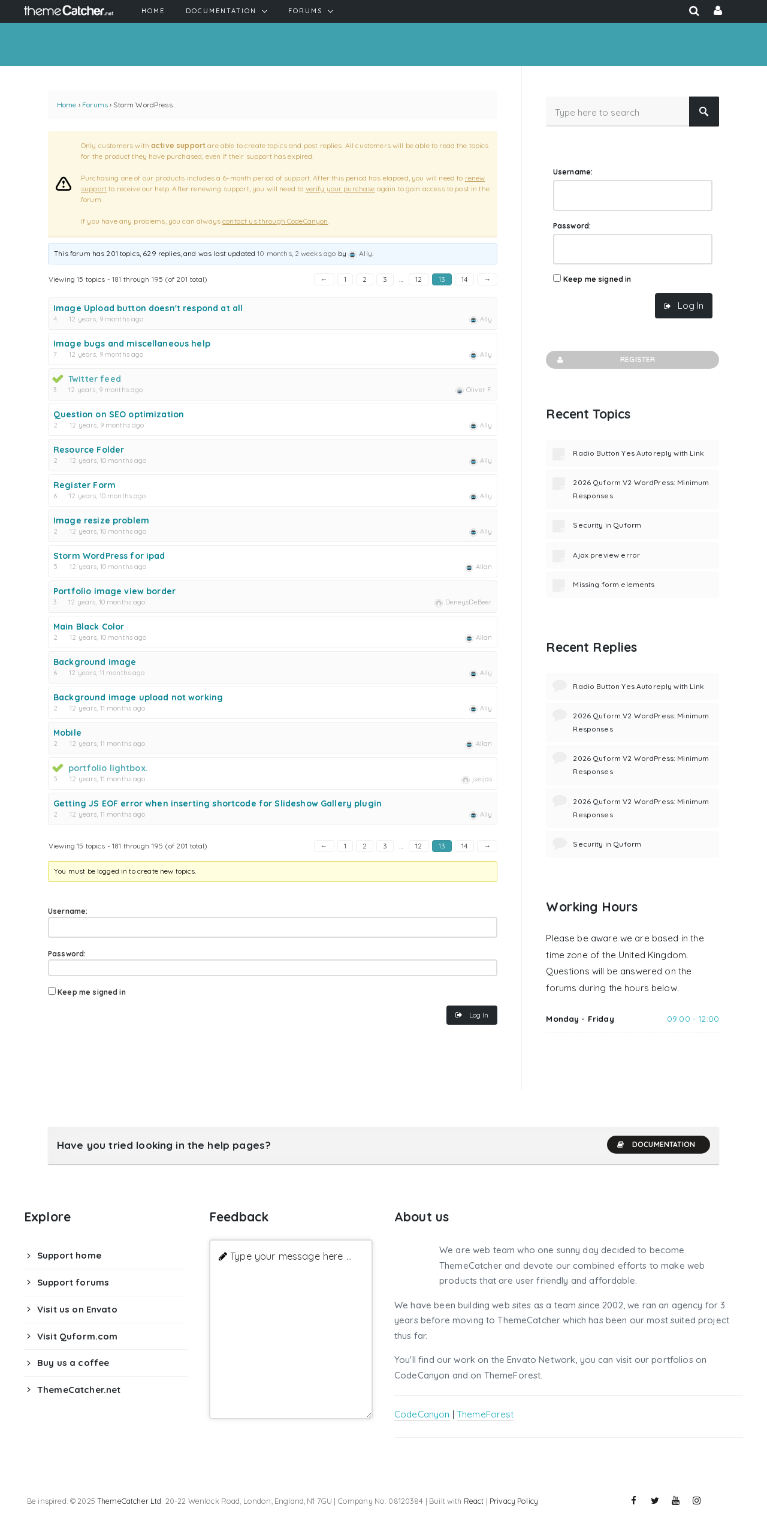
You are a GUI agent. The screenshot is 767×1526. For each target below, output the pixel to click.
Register (605, 360)
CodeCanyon (422, 1414)
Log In (478, 1014)
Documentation (655, 1144)
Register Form (84, 485)
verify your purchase (340, 188)
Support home (69, 1255)
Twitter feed (94, 379)
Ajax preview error (606, 554)
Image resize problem (101, 520)
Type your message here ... (291, 1256)
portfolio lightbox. (108, 768)
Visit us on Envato (77, 1309)
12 (418, 279)
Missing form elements (613, 584)
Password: (67, 953)
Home (67, 104)
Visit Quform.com (77, 1336)
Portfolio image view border (114, 591)
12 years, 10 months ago (108, 460)
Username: (67, 911)
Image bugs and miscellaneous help (131, 343)
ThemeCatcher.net (78, 1389)
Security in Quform (607, 524)
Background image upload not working (138, 697)
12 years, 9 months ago (106, 319)
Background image (94, 662)
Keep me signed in (92, 992)
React (474, 1501)
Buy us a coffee (73, 1362)
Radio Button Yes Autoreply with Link (638, 453)
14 (464, 279)
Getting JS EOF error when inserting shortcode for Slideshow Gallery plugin (217, 803)
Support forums (73, 1282)
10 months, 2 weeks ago (296, 253)
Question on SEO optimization (118, 414)
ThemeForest (485, 1414)
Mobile (67, 732)
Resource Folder (88, 449)
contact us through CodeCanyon (275, 220)
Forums (95, 104)
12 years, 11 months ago (106, 673)
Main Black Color (88, 626)
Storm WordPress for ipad (109, 555)
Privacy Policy (514, 1501)
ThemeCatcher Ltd (129, 1501)
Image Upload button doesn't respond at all (148, 308)
